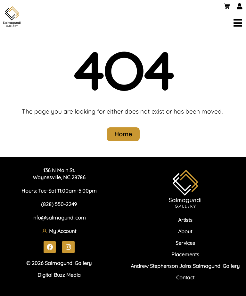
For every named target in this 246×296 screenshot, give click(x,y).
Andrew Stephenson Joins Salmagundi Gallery (185, 266)
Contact (185, 277)
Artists (185, 220)
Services (185, 243)
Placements (185, 254)
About (185, 231)
